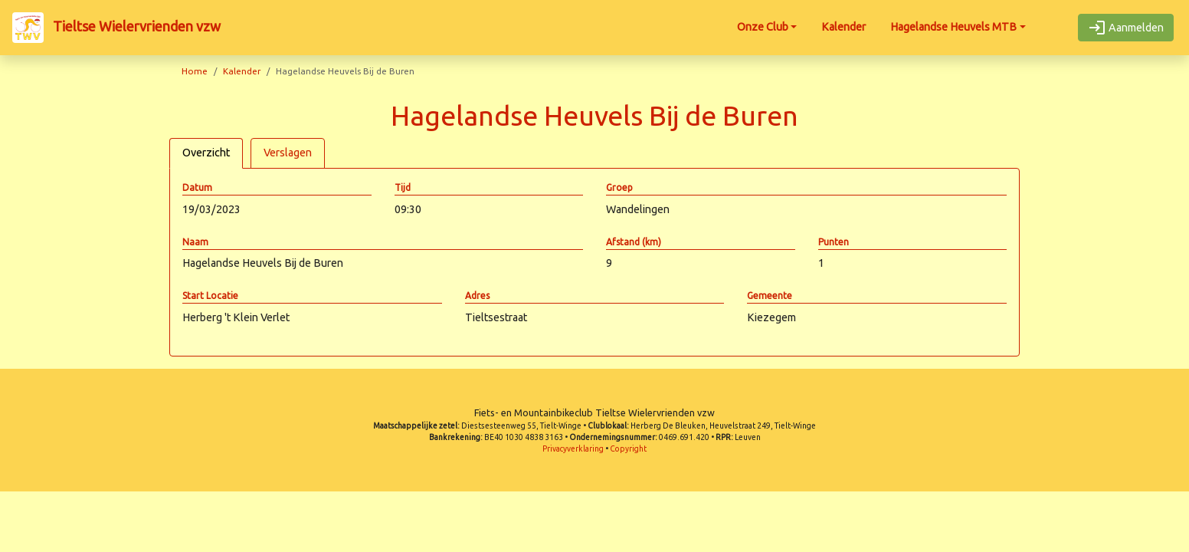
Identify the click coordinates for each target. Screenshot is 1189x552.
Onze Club (762, 27)
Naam (195, 242)
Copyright (628, 449)
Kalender (843, 27)
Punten (833, 242)
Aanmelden (1126, 27)
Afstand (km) (633, 242)
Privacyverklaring (573, 449)
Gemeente (769, 296)
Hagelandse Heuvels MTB (953, 27)
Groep (619, 187)
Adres (477, 296)
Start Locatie (210, 296)
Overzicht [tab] (206, 152)
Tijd (403, 187)
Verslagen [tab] (288, 152)
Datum (197, 187)
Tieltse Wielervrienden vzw (116, 27)
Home (195, 71)
